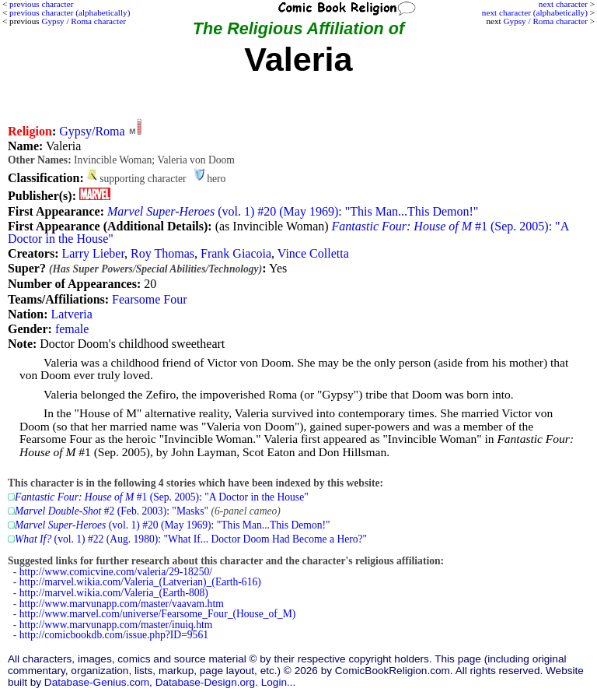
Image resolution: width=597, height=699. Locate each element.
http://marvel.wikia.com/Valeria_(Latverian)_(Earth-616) (140, 582)
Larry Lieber (92, 253)
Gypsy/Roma (91, 131)
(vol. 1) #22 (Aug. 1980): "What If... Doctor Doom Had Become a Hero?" (191, 539)
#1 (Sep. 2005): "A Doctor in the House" (162, 497)
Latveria (72, 314)
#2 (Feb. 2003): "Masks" (111, 511)
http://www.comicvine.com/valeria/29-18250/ (115, 572)
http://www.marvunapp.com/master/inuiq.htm (116, 625)
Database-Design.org (205, 682)
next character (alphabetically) (535, 12)
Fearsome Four (149, 299)
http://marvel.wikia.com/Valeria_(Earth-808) (113, 593)
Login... (278, 682)
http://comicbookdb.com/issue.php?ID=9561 (113, 635)
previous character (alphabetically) (69, 12)
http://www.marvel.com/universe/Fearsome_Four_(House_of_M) (157, 614)
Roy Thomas (162, 253)
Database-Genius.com (96, 682)
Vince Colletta (313, 253)
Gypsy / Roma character (545, 21)
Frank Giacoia (236, 253)
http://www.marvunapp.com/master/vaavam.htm (121, 603)
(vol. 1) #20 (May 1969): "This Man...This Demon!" (292, 211)
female (72, 328)
